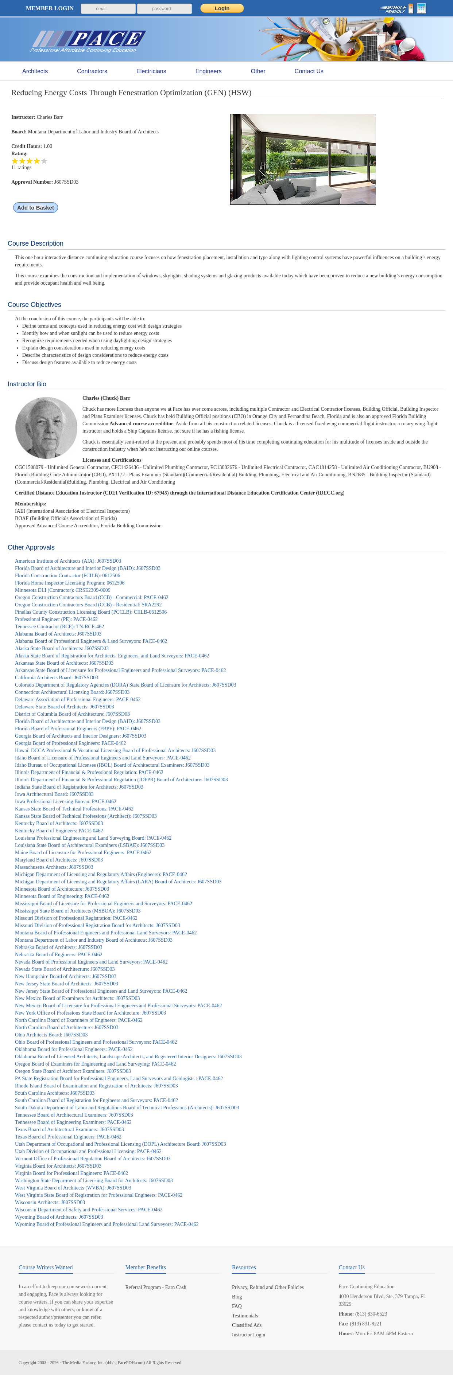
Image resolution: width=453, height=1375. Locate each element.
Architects (35, 71)
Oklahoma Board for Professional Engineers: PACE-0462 (74, 1049)
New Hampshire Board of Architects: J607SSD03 (65, 976)
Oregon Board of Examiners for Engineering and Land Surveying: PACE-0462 (95, 1064)
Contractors (92, 71)
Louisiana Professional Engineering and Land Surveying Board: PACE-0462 (93, 838)
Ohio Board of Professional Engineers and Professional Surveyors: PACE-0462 (96, 1042)
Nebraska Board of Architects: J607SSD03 (58, 947)
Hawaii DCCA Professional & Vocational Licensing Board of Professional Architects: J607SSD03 (115, 750)
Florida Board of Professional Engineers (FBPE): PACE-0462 (78, 728)
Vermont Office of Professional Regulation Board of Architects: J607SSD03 (93, 1158)
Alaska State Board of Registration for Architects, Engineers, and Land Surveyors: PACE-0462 (112, 656)
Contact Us (309, 71)
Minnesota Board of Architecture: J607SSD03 (62, 889)
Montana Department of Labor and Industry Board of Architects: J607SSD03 (94, 940)
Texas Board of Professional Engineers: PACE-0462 (68, 1137)
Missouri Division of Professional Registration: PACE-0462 (76, 918)
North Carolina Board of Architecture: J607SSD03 (66, 1027)
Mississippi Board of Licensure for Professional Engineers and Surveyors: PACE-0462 (103, 903)
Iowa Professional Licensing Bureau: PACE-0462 (65, 801)
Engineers (208, 71)
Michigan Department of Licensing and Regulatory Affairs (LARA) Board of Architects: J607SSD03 (118, 881)
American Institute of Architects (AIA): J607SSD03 (68, 561)
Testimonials (245, 1316)
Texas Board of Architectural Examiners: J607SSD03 (69, 1129)
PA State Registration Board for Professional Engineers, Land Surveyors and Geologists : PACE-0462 (119, 1078)
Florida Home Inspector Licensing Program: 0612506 (70, 583)
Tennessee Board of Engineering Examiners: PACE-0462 (73, 1122)
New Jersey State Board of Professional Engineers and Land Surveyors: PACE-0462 (101, 991)
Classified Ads (247, 1325)
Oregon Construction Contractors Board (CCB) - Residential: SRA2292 (88, 605)
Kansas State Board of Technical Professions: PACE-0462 (74, 809)
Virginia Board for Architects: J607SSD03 (58, 1166)
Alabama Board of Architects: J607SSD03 (58, 634)
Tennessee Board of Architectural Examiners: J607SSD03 (74, 1115)
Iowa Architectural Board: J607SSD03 (54, 794)
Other (258, 71)
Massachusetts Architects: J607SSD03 (54, 867)
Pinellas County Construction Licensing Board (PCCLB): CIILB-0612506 (91, 612)
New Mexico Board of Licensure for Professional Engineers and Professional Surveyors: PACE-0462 (118, 1005)
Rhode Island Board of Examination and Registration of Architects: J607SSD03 (96, 1086)
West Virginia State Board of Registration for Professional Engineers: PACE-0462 (98, 1195)
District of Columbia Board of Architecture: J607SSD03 (72, 714)
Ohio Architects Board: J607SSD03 (51, 1035)
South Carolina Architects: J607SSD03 (54, 1093)
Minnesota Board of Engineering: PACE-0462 (62, 896)
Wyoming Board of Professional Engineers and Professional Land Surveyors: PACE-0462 (107, 1224)
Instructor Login (248, 1334)
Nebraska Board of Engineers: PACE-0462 (58, 954)
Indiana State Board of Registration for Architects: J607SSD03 (79, 787)
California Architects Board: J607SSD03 (56, 677)
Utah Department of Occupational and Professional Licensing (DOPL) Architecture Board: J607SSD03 (120, 1144)
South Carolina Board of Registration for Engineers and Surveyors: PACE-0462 (96, 1100)
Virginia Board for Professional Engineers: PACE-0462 (71, 1173)
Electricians (151, 71)
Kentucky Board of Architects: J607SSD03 (59, 823)
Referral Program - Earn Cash (155, 1287)
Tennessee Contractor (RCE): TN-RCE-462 (59, 626)
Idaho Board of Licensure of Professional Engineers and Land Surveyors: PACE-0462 (103, 758)
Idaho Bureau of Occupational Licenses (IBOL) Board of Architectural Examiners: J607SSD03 (112, 765)
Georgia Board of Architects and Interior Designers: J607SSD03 (80, 736)
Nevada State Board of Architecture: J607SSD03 (65, 969)
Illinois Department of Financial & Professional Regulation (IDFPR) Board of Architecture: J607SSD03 (121, 779)
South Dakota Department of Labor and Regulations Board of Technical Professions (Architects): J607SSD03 (127, 1107)
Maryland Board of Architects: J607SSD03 (59, 860)
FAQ (237, 1306)
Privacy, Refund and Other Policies (268, 1287)
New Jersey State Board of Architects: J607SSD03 (66, 984)
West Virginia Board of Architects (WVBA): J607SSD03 (73, 1188)
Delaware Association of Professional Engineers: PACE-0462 (77, 699)
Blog (237, 1297)
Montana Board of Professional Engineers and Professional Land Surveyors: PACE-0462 (106, 932)
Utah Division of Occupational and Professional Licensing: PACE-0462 (88, 1151)
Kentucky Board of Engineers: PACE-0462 (59, 830)
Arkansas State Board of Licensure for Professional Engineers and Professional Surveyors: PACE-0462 (120, 670)
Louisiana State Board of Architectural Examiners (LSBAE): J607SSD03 (89, 845)
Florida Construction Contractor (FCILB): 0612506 (67, 575)
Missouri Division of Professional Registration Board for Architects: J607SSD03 (97, 925)
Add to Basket (35, 207)
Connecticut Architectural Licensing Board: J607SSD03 (72, 692)
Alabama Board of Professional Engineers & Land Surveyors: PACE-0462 (91, 641)
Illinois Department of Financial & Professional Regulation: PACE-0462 (89, 772)
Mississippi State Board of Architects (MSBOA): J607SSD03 (78, 911)
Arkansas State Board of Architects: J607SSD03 (64, 663)
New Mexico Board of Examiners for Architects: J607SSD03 (77, 998)
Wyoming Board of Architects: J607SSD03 (59, 1217)
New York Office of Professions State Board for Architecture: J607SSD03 (90, 1013)
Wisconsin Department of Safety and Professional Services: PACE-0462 (88, 1209)
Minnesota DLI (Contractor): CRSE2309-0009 (63, 590)
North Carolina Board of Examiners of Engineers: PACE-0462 (79, 1020)
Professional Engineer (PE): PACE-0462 (56, 619)
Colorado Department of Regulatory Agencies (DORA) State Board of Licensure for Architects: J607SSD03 (125, 685)
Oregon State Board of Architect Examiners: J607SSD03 (73, 1071)
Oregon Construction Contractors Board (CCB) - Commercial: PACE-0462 (92, 597)
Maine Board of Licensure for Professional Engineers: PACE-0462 (83, 852)
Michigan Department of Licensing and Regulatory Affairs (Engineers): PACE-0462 (101, 874)
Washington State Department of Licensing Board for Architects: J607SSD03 (94, 1180)
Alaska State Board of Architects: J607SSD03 (62, 648)
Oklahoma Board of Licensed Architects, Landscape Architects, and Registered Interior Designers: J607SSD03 (128, 1056)
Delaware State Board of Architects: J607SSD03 (64, 707)
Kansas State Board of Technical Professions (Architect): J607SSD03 (86, 816)
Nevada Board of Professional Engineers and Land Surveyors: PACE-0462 (91, 962)
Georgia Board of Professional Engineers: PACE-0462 (70, 743)
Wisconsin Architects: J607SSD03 (50, 1202)
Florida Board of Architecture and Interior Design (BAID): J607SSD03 (87, 568)
